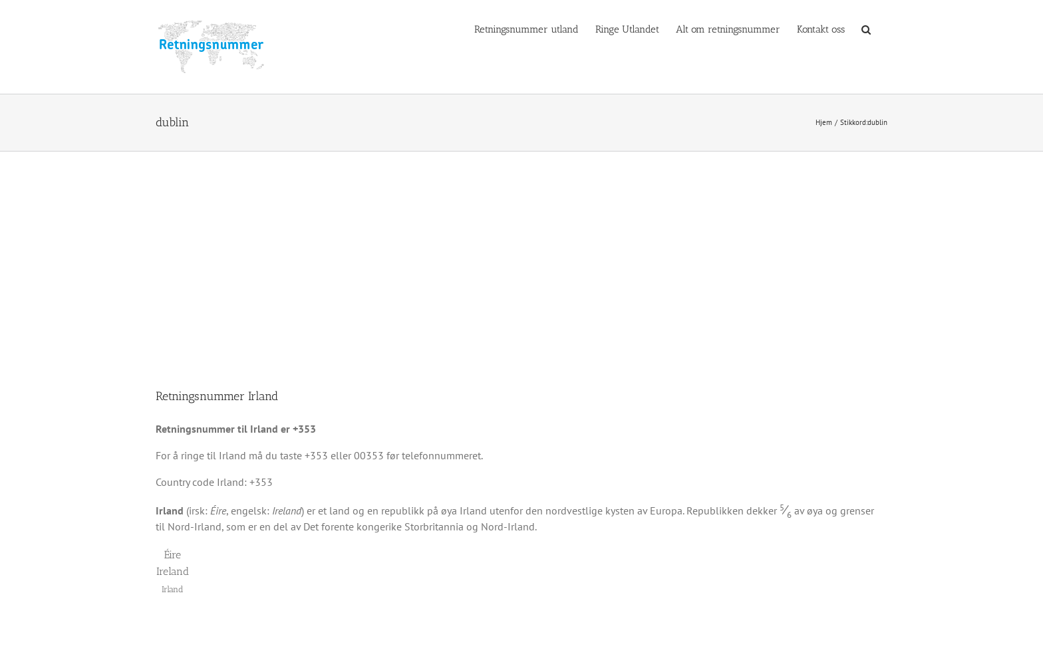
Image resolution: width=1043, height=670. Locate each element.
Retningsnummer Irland (217, 396)
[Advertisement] (521, 251)
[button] (866, 28)
